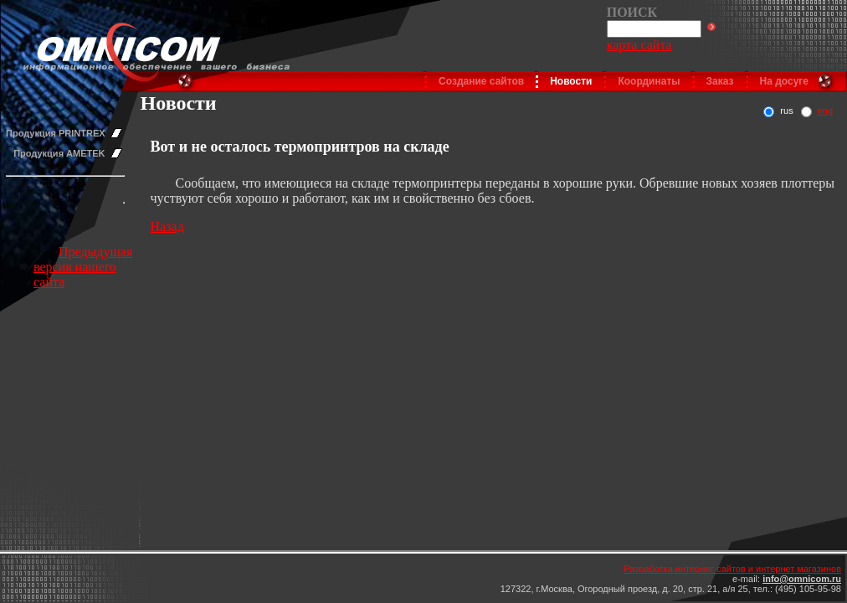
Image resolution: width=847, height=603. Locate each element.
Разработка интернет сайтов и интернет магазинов (732, 569)
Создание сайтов (481, 81)
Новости (571, 81)
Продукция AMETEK (59, 153)
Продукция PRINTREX (55, 133)
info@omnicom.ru (801, 579)
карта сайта (639, 45)
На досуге (784, 81)
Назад (167, 226)
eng (825, 111)
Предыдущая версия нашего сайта (82, 267)
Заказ (720, 81)
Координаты (649, 81)
